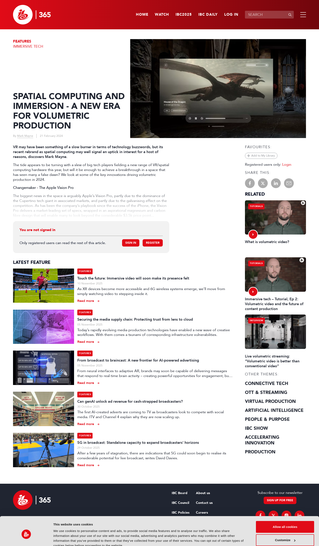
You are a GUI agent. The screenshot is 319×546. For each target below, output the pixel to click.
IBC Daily (208, 15)
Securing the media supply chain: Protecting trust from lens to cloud (135, 319)
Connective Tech (266, 383)
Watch (162, 15)
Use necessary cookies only (285, 534)
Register (153, 243)
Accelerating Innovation (262, 440)
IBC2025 (184, 15)
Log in (231, 15)
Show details (62, 538)
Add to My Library (263, 156)
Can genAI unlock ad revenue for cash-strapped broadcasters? (130, 401)
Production (260, 452)
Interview (256, 320)
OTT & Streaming (266, 392)
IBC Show (256, 428)
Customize (285, 521)
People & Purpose (267, 419)
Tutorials (256, 206)
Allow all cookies (285, 508)
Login (286, 164)
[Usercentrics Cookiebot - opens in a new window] (26, 538)
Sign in (130, 243)
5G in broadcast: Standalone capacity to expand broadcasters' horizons (138, 442)
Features (22, 41)
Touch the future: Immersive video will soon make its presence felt (133, 278)
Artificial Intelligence (274, 410)
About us (203, 493)
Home (142, 15)
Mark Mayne (25, 136)
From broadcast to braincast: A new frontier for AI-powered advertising (138, 360)
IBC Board (179, 493)
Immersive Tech (28, 46)
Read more (85, 301)
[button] (302, 14)
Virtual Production (270, 401)
